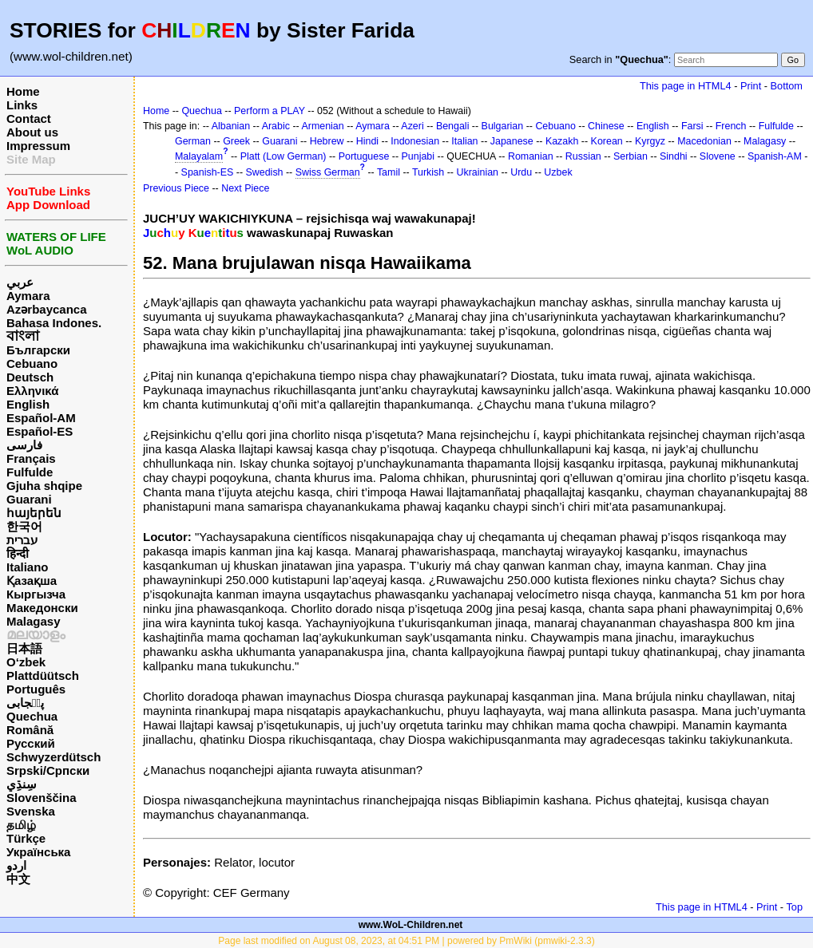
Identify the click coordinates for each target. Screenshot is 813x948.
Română (30, 730)
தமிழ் (21, 824)
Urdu (521, 172)
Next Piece (245, 188)
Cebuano (32, 363)
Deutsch (30, 377)
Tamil (388, 172)
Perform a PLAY (269, 111)
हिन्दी (17, 553)
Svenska (30, 811)
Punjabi (418, 156)
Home (23, 91)
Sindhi (674, 156)
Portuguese (364, 156)
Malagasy (33, 621)
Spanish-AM (775, 156)
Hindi (367, 141)
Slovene (718, 156)
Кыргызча (35, 594)
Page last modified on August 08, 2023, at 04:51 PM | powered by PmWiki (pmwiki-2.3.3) (406, 940)
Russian (583, 156)
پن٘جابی (25, 702)
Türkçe (26, 838)
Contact (28, 118)
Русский (30, 743)
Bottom (787, 86)
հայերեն (33, 512)
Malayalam (199, 156)
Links (22, 105)
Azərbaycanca (46, 309)
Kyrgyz (650, 141)
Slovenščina (41, 797)
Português (35, 689)
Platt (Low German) (283, 156)
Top (794, 907)
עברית (22, 540)
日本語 (24, 648)
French (731, 126)
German (193, 141)
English (28, 404)
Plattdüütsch (42, 675)
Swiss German (327, 172)
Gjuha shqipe (44, 485)
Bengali (453, 126)
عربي (20, 282)
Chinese (606, 126)
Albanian (231, 126)
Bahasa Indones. (53, 323)
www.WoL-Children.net (411, 924)
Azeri (412, 126)
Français (31, 458)
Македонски (42, 607)
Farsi (692, 126)
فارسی (24, 445)
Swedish (265, 172)
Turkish (428, 172)
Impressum (38, 145)
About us (32, 132)
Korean (607, 141)
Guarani (29, 499)
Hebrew (327, 141)
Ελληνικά (32, 390)
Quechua (32, 716)
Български (38, 350)
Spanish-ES (207, 172)
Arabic (276, 126)
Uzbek (558, 172)
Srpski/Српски (47, 770)
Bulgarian (503, 126)
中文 (18, 879)
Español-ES (39, 431)
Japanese (511, 141)
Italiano (27, 567)
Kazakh (562, 141)
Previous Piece (176, 188)
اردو (16, 865)
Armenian (322, 126)
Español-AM (41, 418)
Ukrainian (477, 172)
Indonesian (415, 141)
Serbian (630, 156)
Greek (236, 141)
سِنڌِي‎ (21, 784)
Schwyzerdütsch (53, 757)
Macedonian (704, 141)
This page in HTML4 (686, 86)
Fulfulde (29, 472)
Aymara (28, 295)
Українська (38, 852)
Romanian (530, 156)
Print (750, 86)
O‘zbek (26, 662)
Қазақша (31, 580)
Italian (464, 141)
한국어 (24, 526)
